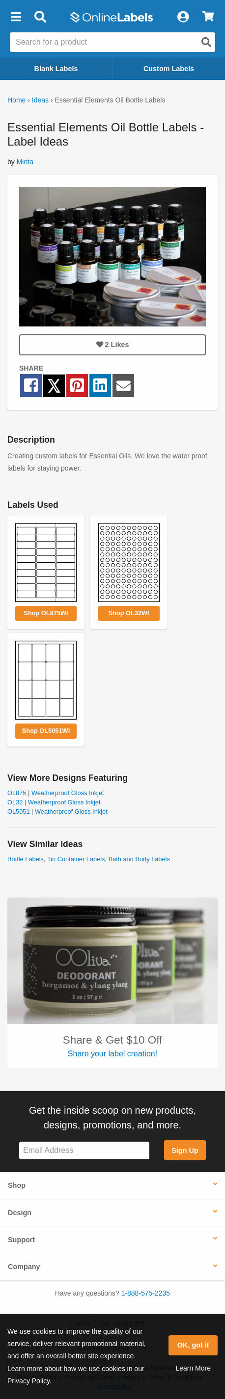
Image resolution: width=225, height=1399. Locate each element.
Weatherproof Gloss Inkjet (67, 793)
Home (16, 100)
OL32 (15, 802)
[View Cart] (208, 17)
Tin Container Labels (76, 859)
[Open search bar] (40, 17)
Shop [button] (17, 1185)
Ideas (40, 100)
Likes (112, 345)
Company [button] (24, 1267)
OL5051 (18, 811)
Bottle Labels (25, 859)
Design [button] (19, 1213)
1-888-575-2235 (145, 1293)
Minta (25, 162)
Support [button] (21, 1240)
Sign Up (184, 1150)
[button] (16, 17)
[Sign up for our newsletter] (84, 1151)
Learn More (193, 1368)
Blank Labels (56, 69)
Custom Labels (168, 69)
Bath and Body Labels (139, 859)
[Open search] (206, 42)
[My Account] (182, 17)
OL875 (16, 793)
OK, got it (193, 1345)
